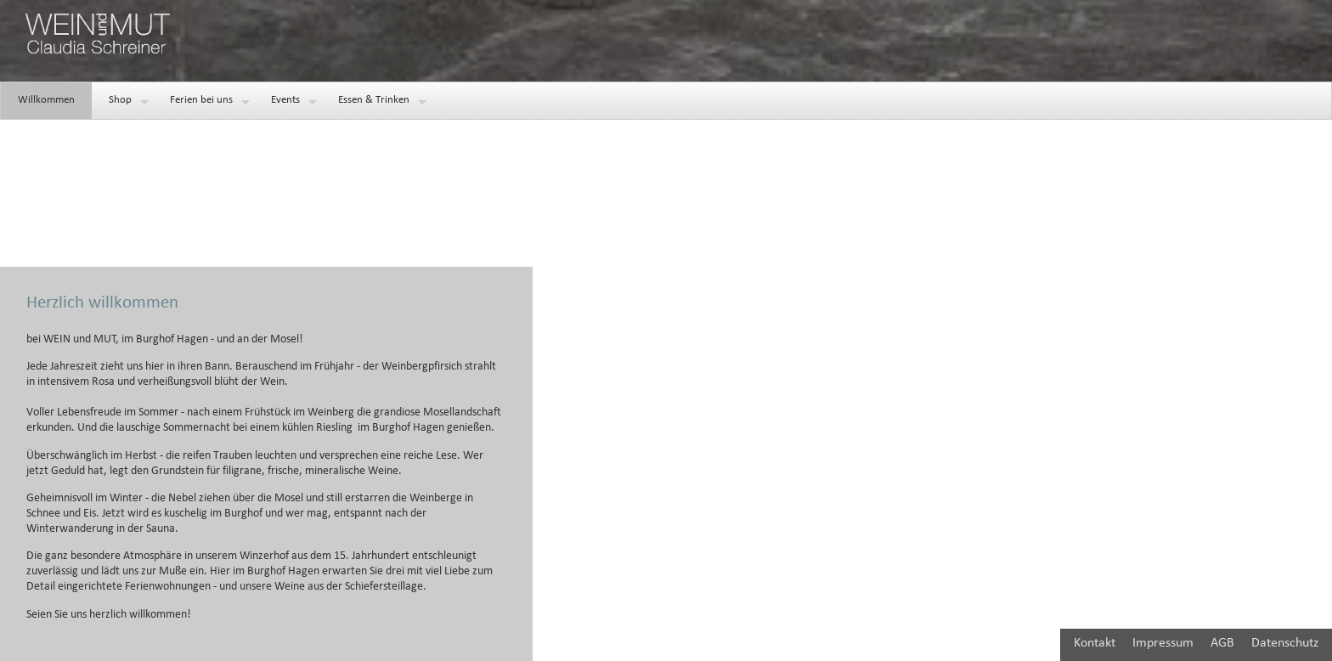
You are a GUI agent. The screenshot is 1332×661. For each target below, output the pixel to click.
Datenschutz (1284, 643)
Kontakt (1094, 643)
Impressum (1163, 643)
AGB (1222, 643)
